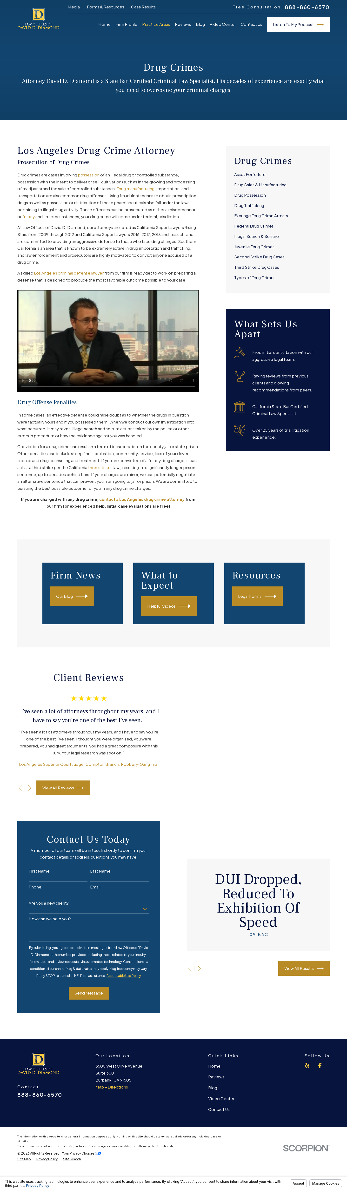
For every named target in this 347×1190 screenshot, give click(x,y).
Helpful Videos (177, 606)
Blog (212, 1090)
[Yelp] (307, 1068)
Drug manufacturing (135, 188)
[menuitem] (277, 175)
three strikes (100, 467)
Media (74, 6)
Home (214, 1068)
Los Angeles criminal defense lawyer (69, 273)
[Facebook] (320, 1068)
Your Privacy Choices (81, 1156)
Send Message (84, 996)
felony (28, 216)
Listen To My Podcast (298, 24)
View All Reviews (58, 789)
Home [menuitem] (104, 24)
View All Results (311, 971)
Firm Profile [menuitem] (126, 24)
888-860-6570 (307, 7)
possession (89, 174)
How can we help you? (45, 921)
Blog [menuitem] (200, 24)
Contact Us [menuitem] (251, 24)
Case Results (143, 6)
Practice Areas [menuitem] (156, 24)
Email (91, 889)
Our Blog (78, 596)
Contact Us (219, 1112)
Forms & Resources (105, 6)
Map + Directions (111, 1089)
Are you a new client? (44, 906)
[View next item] (25, 789)
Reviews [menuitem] (183, 24)
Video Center (221, 1101)
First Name (34, 874)
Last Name (96, 874)
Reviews (216, 1079)
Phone (30, 889)
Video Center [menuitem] (223, 24)
